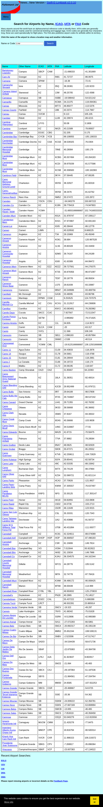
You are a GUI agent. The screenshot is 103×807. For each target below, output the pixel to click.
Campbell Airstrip (6, 543)
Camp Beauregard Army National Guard (9, 377)
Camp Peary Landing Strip (8, 486)
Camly (5, 331)
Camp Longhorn (6, 469)
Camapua (7, 98)
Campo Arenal (9, 622)
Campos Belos (9, 709)
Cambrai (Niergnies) (7, 123)
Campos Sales (9, 713)
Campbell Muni (9, 581)
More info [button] (8, 802)
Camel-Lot (7, 226)
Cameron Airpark (6, 239)
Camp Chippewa (7, 407)
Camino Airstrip (9, 323)
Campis (6, 611)
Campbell (6, 534)
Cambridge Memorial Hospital (7, 149)
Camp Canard (9, 402)
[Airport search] (30, 43)
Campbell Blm (9, 552)
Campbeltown (8, 599)
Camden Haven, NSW (8, 210)
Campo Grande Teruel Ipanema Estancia (9, 694)
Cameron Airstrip (6, 246)
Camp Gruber (8, 449)
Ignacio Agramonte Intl (9, 722)
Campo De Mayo (7, 641)
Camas (5, 106)
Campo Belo (8, 626)
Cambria (6, 128)
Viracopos (7, 749)
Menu (6, 17)
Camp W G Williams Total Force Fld (8, 527)
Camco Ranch (9, 197)
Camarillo (6, 102)
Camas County (9, 110)
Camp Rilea (8, 508)
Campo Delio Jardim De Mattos (8, 649)
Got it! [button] (94, 800)
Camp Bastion (9, 370)
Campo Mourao (9, 701)
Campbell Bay (9, 548)
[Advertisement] (51, 55)
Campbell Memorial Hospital (6, 574)
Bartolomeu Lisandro (7, 71)
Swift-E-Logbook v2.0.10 (61, 2)
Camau (5, 114)
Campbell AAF (9, 538)
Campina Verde (9, 607)
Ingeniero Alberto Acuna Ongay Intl (9, 730)
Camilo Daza (8, 313)
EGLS (3, 760)
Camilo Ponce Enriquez (9, 318)
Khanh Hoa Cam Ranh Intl (9, 737)
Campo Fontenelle (7, 676)
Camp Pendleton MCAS (7, 493)
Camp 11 (6, 350)
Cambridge (7, 132)
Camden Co (8, 205)
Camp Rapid (8, 504)
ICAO (59, 24)
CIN (2, 769)
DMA (3, 777)
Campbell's (7, 595)
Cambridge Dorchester (7, 142)
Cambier (6, 118)
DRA (3, 773)
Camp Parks (8, 480)
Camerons (7, 290)
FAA (78, 24)
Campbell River (9, 591)
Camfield (6, 294)
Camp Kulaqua (9, 459)
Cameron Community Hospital (7, 253)
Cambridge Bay (9, 137)
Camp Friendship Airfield (7, 438)
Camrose (6, 717)
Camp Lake (7, 464)
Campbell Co (8, 556)
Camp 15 (6, 358)
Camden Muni (9, 216)
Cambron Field (9, 175)
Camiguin (6, 298)
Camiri (5, 327)
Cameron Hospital (6, 261)
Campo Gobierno (6, 683)
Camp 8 (6, 366)
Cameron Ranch (6, 278)
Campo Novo (8, 705)
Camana (6, 81)
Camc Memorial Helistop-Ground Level (8, 183)
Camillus (6, 308)
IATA (67, 24)
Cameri (5, 230)
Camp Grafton (9, 445)
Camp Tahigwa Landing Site (9, 519)
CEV (3, 765)
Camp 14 (6, 354)
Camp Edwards (9, 432)
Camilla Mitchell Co (7, 303)
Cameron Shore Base (8, 284)
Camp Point (8, 500)
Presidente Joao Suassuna (9, 744)
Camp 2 (6, 362)
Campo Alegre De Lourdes (9, 616)
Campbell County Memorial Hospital (6, 564)
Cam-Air (6, 77)
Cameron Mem (9, 267)
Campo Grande (9, 688)
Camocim (6, 335)
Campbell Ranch (6, 586)
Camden (6, 201)
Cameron (6, 234)
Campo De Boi (9, 636)
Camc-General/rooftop (9, 192)
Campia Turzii (8, 603)
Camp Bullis (8, 392)
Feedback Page (61, 781)
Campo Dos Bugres (8, 670)
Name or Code (8, 43)
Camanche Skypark (7, 86)
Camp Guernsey (7, 454)
